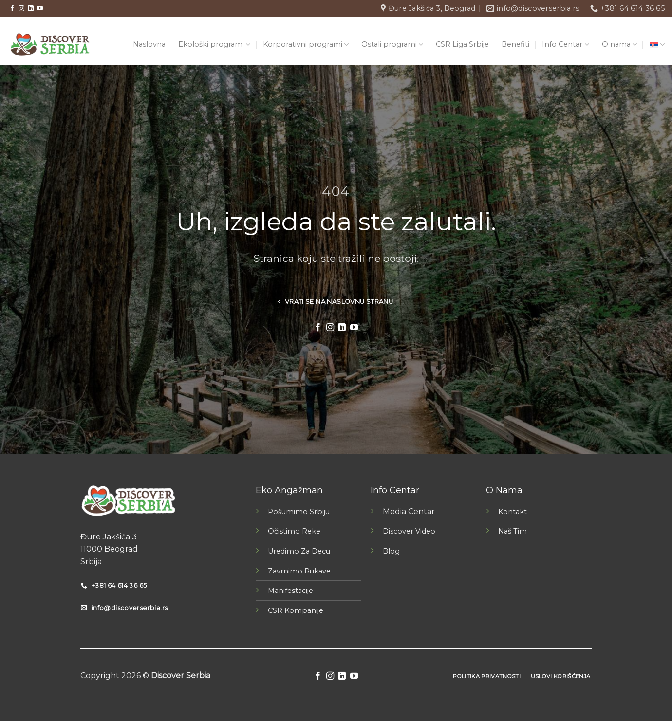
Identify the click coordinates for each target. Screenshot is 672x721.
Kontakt (512, 511)
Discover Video (409, 531)
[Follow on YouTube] (40, 8)
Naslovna (149, 44)
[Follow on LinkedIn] (31, 8)
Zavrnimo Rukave (299, 571)
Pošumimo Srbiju (299, 511)
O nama (619, 44)
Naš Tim (512, 531)
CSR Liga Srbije (462, 44)
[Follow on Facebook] (12, 8)
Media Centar (409, 511)
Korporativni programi (306, 44)
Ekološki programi (214, 44)
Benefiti (515, 44)
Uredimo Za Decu (299, 551)
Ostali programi (392, 44)
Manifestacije (290, 590)
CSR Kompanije (295, 610)
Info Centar (565, 44)
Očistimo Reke (294, 531)
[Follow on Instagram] (21, 8)
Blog (391, 551)
